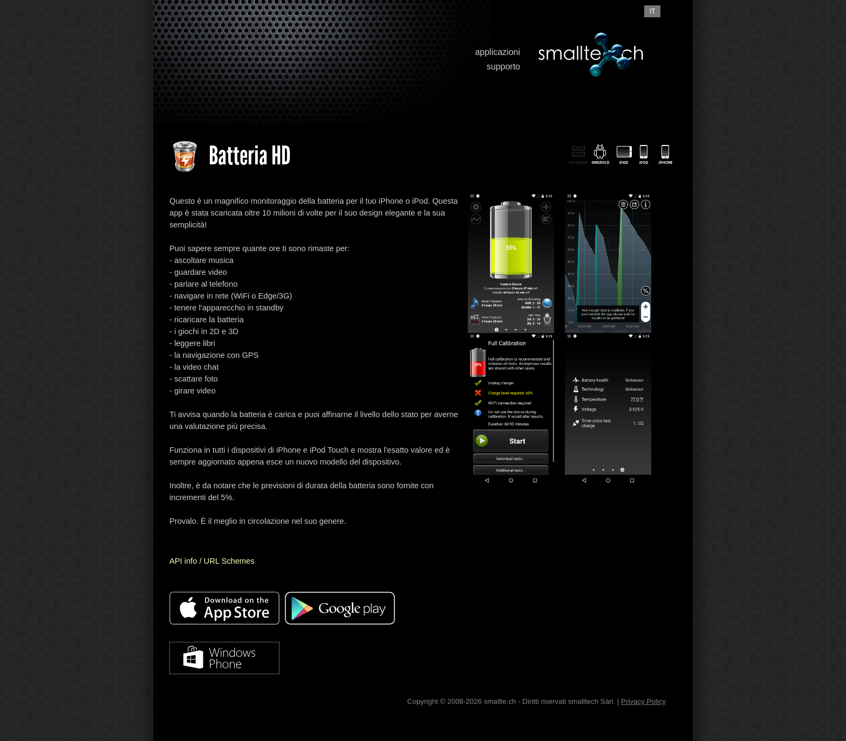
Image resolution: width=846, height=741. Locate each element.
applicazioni (497, 52)
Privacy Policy (643, 701)
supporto (503, 66)
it (653, 11)
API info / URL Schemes (211, 561)
